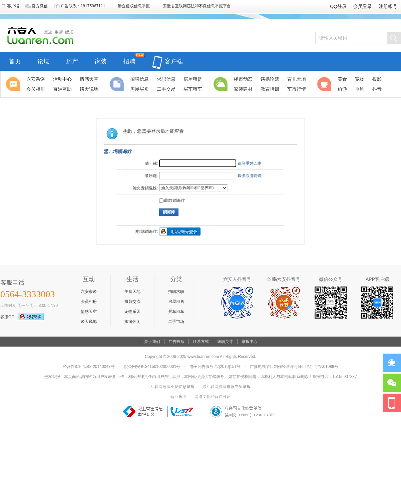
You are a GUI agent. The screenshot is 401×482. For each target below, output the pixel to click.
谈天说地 (89, 321)
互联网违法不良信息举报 (172, 386)
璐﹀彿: (151, 163)
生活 (221, 84)
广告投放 (176, 341)
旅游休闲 (132, 321)
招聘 (129, 60)
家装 (101, 60)
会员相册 (89, 301)
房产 (72, 60)
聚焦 (14, 84)
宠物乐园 (132, 311)
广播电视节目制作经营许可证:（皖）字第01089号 (294, 366)
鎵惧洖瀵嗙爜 (250, 175)
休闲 (325, 84)
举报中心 (250, 341)
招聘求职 (176, 291)
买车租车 (176, 311)
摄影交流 (132, 301)
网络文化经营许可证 (212, 396)
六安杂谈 (89, 291)
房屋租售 (176, 301)
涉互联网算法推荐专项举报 (227, 386)
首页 (15, 60)
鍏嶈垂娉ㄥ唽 (250, 163)
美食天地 (132, 291)
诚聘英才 (225, 341)
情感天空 (89, 311)
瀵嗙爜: (151, 175)
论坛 (43, 60)
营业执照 (178, 396)
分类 (117, 84)
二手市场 (176, 321)
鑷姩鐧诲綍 (172, 200)
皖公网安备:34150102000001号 (152, 366)
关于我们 (152, 341)
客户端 (167, 57)
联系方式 (201, 341)
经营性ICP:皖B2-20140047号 (88, 366)
